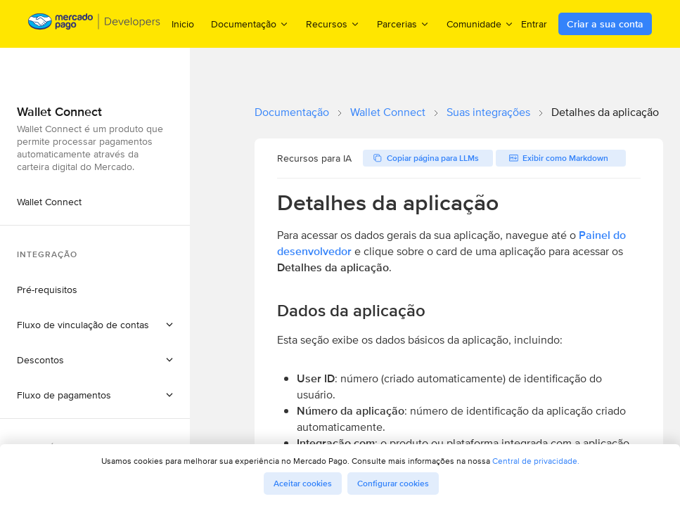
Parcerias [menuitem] (403, 23)
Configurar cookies (393, 483)
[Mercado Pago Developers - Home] (94, 24)
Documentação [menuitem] (250, 23)
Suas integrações (488, 112)
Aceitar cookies (303, 483)
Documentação (292, 112)
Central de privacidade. (535, 461)
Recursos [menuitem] (333, 23)
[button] (95, 324)
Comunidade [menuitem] (480, 23)
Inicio (183, 24)
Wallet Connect (387, 112)
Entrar (534, 24)
